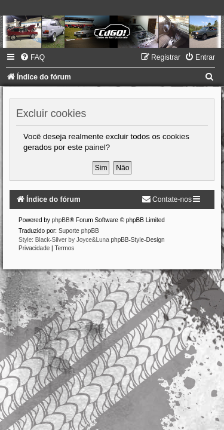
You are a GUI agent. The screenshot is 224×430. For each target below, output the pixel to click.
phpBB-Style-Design (138, 239)
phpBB (61, 220)
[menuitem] (32, 57)
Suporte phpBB (79, 231)
